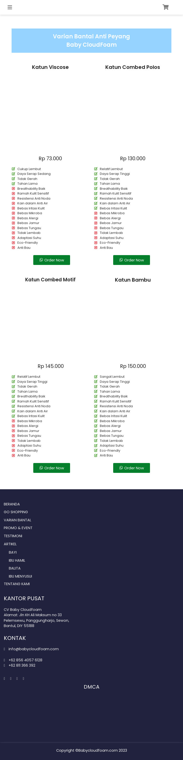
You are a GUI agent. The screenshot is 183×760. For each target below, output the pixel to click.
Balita (15, 568)
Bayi (13, 552)
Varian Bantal (17, 520)
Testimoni (13, 535)
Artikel (10, 544)
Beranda (12, 504)
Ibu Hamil (17, 560)
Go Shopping (16, 511)
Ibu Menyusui (20, 576)
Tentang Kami (17, 583)
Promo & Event (18, 527)
